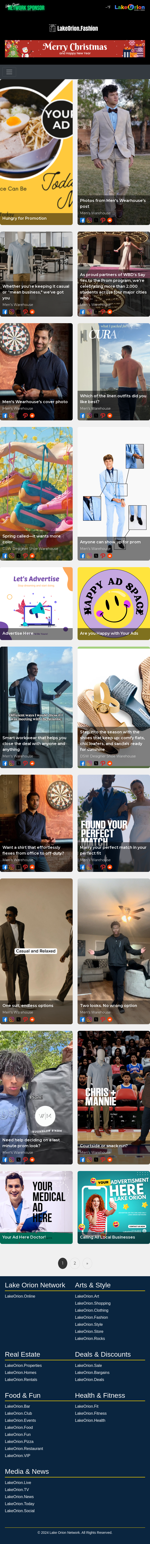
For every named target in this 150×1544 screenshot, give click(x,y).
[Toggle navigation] (9, 72)
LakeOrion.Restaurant (24, 1449)
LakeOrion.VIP (17, 1456)
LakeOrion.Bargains (92, 1373)
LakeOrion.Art (87, 1296)
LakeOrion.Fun (18, 1434)
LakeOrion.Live (18, 1483)
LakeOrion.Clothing (92, 1310)
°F (108, 7)
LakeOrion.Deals (89, 1380)
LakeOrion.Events (20, 1420)
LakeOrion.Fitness (91, 1413)
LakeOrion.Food (19, 1427)
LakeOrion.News (19, 1497)
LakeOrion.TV (17, 1490)
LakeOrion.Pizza (19, 1442)
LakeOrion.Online (20, 1296)
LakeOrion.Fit (87, 1406)
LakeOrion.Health (90, 1420)
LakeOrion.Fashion (91, 1317)
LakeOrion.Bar (17, 1406)
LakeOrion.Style (89, 1324)
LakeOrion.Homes (20, 1373)
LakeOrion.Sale (88, 1365)
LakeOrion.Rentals (21, 1380)
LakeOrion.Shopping (93, 1303)
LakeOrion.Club (18, 1413)
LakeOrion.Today (19, 1504)
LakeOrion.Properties (23, 1365)
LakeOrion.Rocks (90, 1338)
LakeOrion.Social (20, 1511)
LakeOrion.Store (89, 1331)
